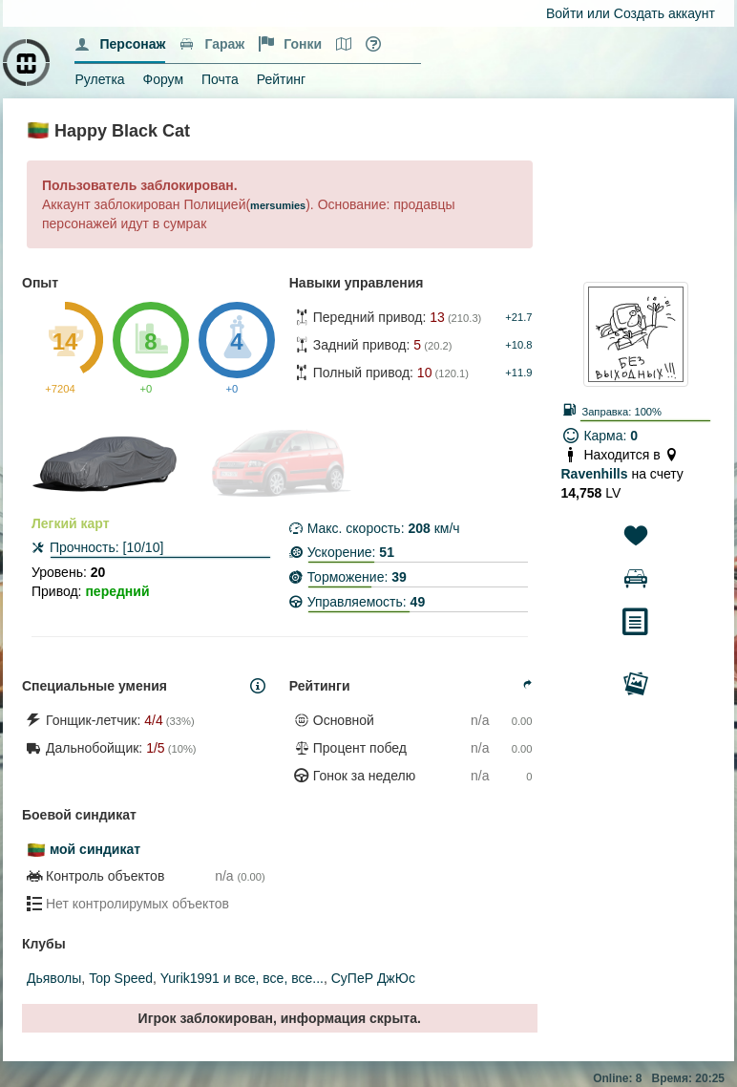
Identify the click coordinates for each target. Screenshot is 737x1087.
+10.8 (518, 345)
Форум (163, 79)
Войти (564, 13)
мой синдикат (95, 849)
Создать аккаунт (664, 13)
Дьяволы (54, 978)
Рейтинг (281, 79)
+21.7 (518, 317)
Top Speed (121, 978)
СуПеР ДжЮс (373, 978)
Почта (220, 79)
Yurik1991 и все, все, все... (242, 978)
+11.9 (518, 372)
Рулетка (99, 79)
